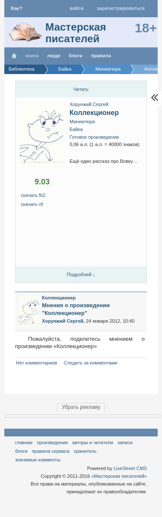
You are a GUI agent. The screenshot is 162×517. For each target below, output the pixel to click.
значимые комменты (37, 459)
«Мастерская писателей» (119, 476)
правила (101, 55)
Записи (125, 442)
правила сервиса (51, 451)
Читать (81, 89)
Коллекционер (94, 112)
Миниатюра (82, 121)
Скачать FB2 (33, 195)
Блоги (75, 55)
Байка (76, 129)
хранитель (85, 451)
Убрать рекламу (81, 407)
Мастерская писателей (75, 32)
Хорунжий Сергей (89, 104)
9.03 (42, 182)
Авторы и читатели (92, 442)
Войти (76, 8)
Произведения (52, 442)
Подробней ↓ (81, 274)
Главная (23, 442)
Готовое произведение (94, 137)
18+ (146, 28)
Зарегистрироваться (121, 8)
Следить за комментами (90, 362)
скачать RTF (32, 204)
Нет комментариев (36, 362)
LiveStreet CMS (130, 468)
